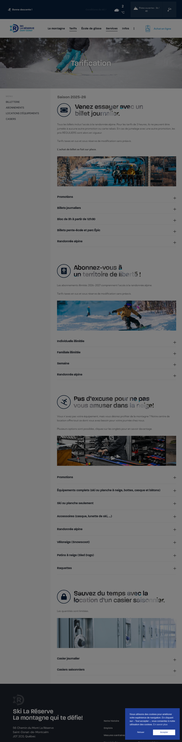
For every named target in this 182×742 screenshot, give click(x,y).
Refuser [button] (140, 732)
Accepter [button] (164, 732)
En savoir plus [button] (160, 725)
